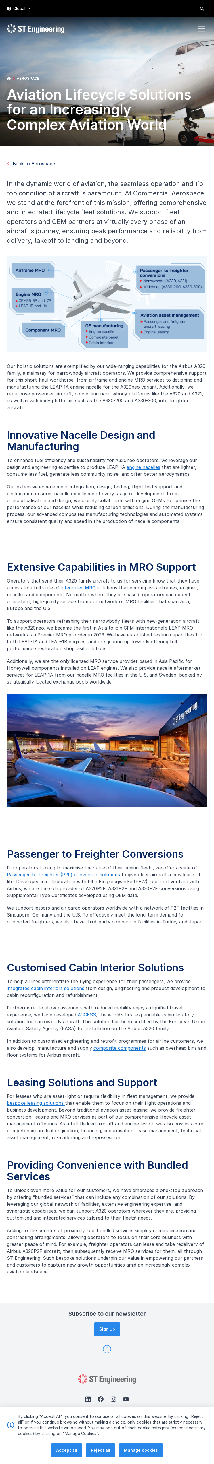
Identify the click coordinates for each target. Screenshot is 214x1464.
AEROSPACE (28, 78)
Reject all (100, 1451)
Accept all (66, 1451)
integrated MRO (81, 590)
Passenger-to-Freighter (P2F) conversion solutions (60, 877)
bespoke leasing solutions (33, 1106)
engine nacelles (140, 470)
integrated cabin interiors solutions (48, 991)
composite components (122, 1051)
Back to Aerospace (31, 163)
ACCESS (90, 1017)
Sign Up (107, 1329)
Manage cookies (141, 1451)
